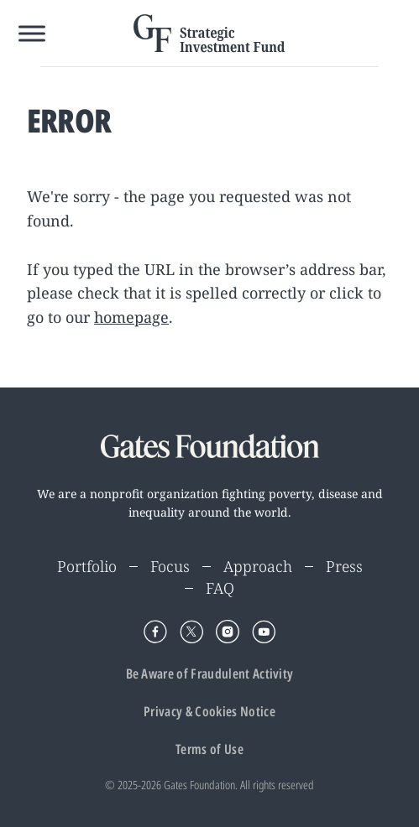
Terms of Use (209, 749)
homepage (131, 317)
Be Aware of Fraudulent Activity (210, 673)
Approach (257, 566)
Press (344, 566)
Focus (170, 566)
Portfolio (87, 566)
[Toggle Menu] (31, 33)
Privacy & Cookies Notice (209, 711)
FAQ (220, 588)
